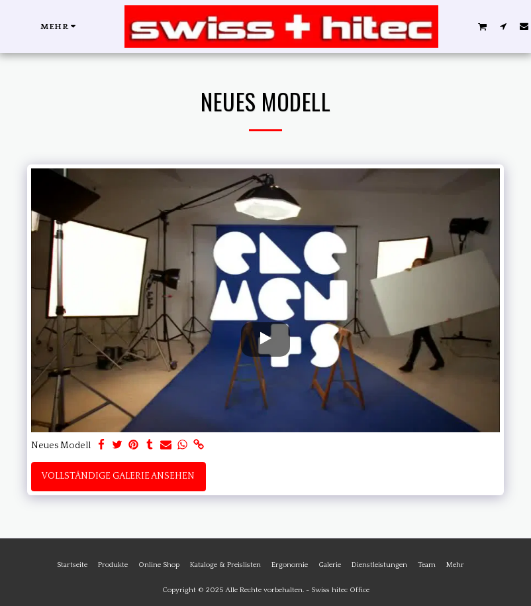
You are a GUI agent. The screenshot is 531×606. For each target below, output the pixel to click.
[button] (483, 26)
